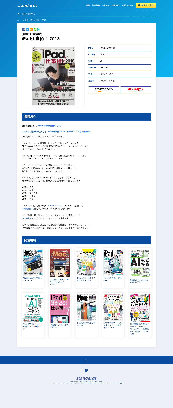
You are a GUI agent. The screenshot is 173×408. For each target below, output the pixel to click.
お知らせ (106, 5)
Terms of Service (112, 383)
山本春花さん (28, 218)
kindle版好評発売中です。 (50, 126)
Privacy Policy (96, 383)
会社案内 (116, 5)
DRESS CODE (54, 206)
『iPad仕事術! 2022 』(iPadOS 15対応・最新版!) (69, 132)
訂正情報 (96, 5)
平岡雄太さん (28, 209)
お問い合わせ (128, 5)
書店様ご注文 (145, 5)
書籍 (88, 5)
